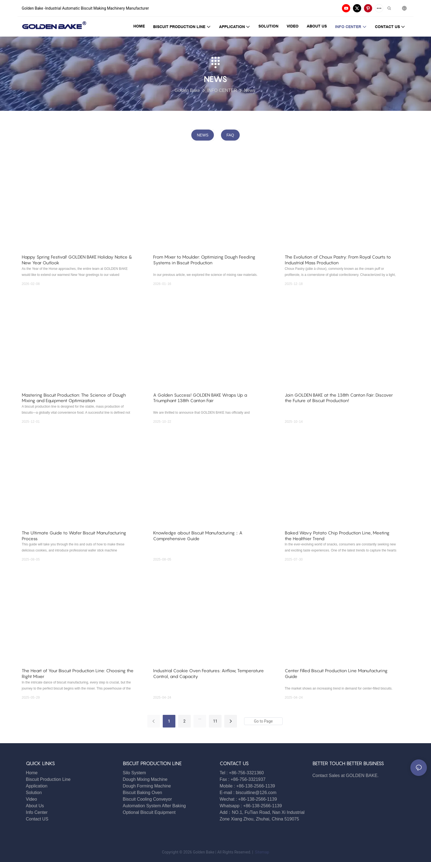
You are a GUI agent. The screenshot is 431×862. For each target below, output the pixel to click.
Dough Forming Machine (147, 786)
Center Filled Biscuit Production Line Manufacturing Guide (336, 673)
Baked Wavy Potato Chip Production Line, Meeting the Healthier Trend (337, 535)
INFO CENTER (222, 90)
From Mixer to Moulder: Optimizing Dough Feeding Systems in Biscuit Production (204, 259)
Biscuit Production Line (48, 779)
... (199, 718)
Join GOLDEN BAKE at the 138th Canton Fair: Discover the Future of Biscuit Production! (339, 397)
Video (31, 799)
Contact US (37, 819)
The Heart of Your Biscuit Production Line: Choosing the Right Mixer (78, 673)
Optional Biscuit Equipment (149, 812)
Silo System (134, 772)
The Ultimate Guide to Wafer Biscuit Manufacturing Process (74, 535)
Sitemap (261, 852)
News (249, 90)
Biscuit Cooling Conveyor (147, 799)
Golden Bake (187, 90)
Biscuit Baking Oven (142, 792)
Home (32, 772)
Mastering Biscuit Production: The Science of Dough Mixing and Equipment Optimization (74, 397)
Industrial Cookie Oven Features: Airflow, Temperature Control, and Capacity (208, 673)
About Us (35, 805)
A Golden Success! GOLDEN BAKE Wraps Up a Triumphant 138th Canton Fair (200, 397)
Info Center (37, 812)
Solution (34, 792)
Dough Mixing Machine (145, 779)
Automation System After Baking (154, 805)
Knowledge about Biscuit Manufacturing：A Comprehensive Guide (197, 535)
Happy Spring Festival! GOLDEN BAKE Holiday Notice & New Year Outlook (77, 259)
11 (215, 721)
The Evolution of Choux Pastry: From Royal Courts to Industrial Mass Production (338, 259)
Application (36, 786)
